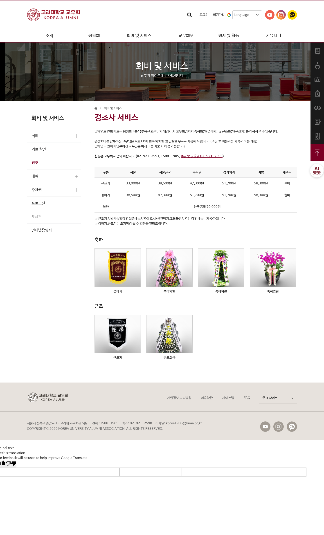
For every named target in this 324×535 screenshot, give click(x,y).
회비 (35, 136)
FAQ (247, 398)
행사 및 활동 (228, 35)
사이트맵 (228, 398)
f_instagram (278, 426)
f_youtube (265, 426)
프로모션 (38, 203)
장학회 (94, 35)
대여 (35, 176)
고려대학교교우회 (53, 14)
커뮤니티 (273, 35)
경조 (35, 163)
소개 (49, 35)
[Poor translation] (11, 464)
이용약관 (207, 398)
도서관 (37, 217)
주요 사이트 (277, 398)
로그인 (204, 15)
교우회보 (184, 35)
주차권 (37, 190)
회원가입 (219, 15)
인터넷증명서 (42, 230)
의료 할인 (39, 149)
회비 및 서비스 (139, 35)
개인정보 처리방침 (179, 398)
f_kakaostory (292, 426)
